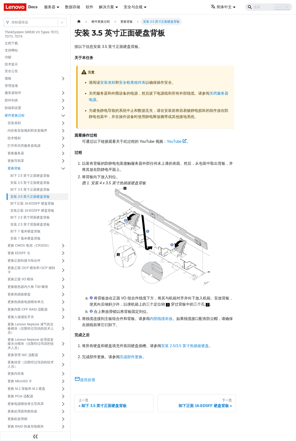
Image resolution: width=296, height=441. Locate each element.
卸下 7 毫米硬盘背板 (25, 231)
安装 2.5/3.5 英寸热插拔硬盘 (185, 346)
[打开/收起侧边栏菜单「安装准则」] (63, 123)
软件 (89, 7)
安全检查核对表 (132, 82)
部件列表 (11, 100)
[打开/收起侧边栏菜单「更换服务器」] (63, 153)
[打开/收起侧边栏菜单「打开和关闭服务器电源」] (63, 146)
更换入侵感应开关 (21, 317)
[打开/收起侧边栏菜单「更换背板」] (63, 168)
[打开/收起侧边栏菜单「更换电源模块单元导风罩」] (63, 404)
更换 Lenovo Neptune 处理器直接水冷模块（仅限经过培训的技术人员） (31, 344)
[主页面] (78, 21)
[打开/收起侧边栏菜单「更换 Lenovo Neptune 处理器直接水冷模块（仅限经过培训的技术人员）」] (63, 344)
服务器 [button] (49, 7)
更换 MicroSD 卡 (20, 381)
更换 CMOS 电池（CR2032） (29, 245)
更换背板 (14, 168)
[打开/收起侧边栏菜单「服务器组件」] (63, 93)
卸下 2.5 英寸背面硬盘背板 (30, 217)
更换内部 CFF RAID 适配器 (28, 309)
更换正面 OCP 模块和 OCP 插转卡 (31, 270)
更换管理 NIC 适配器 (23, 355)
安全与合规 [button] (133, 7)
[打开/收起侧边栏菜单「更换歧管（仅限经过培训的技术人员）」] (63, 364)
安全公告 (11, 71)
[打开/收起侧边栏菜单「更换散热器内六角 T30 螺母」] (63, 287)
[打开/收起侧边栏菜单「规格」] (63, 78)
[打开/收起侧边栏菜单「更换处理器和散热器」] (63, 411)
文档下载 (11, 43)
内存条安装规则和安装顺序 (27, 130)
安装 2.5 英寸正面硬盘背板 (30, 183)
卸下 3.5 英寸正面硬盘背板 (30, 189)
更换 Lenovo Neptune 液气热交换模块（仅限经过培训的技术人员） (31, 328)
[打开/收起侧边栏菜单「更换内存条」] (63, 374)
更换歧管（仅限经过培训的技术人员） (31, 364)
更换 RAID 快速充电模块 (26, 426)
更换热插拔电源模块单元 (26, 302)
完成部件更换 (131, 357)
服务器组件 (13, 93)
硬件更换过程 (15, 115)
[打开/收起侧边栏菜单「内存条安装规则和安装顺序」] (63, 130)
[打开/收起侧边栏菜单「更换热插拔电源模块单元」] (63, 302)
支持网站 (11, 50)
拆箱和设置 (13, 108)
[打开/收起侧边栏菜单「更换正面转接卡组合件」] (63, 261)
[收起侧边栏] (35, 436)
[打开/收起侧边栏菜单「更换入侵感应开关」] (63, 317)
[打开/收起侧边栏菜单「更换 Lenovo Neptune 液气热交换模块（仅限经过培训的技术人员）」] (63, 328)
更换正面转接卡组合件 (24, 260)
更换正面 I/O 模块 (20, 279)
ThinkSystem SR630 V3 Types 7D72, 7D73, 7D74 (32, 34)
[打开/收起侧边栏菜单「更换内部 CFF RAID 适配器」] (63, 309)
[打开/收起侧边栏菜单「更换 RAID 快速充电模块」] (63, 426)
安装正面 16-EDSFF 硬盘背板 (32, 210)
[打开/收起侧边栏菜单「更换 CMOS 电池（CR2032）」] (63, 245)
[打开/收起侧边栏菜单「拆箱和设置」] (63, 108)
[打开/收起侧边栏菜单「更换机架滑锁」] (63, 419)
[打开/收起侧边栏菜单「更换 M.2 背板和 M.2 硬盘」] (63, 389)
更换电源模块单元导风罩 (26, 404)
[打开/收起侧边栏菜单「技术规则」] (63, 138)
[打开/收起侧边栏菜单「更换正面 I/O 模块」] (63, 279)
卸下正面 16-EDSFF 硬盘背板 (32, 203)
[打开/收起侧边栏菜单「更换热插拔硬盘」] (63, 294)
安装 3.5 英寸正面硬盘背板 (30, 196)
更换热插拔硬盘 (19, 294)
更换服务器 (16, 153)
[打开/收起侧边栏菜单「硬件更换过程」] (63, 115)
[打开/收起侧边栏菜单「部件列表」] (63, 100)
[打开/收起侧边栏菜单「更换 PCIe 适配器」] (63, 396)
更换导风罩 (16, 161)
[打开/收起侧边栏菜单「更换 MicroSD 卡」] (63, 381)
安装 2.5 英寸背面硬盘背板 (30, 224)
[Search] (268, 7)
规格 (8, 78)
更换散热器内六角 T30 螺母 (28, 287)
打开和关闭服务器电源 (24, 145)
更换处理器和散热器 (22, 411)
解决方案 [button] (106, 7)
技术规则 (14, 138)
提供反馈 (84, 380)
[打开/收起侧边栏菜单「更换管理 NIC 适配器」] (63, 355)
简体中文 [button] (221, 7)
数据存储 (72, 7)
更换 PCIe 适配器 (20, 396)
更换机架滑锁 (17, 419)
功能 (8, 57)
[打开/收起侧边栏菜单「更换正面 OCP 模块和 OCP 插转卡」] (63, 270)
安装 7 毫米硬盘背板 (25, 238)
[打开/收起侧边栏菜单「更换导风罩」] (63, 161)
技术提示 (11, 64)
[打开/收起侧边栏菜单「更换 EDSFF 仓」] (63, 253)
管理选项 (11, 86)
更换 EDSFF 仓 (19, 253)
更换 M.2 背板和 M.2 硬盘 (26, 389)
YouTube (177, 141)
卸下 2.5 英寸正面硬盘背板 (30, 175)
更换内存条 (16, 373)
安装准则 (14, 123)
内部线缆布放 (161, 319)
